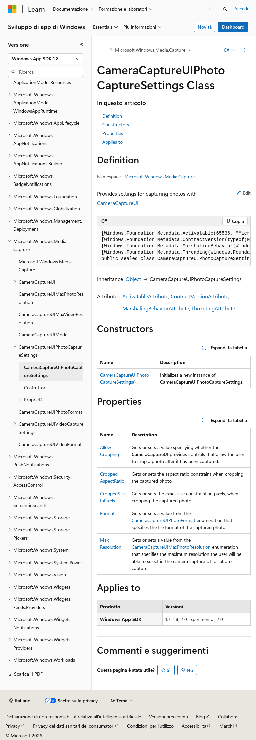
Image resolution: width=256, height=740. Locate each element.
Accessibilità (194, 726)
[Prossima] (210, 9)
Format (107, 513)
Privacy (12, 726)
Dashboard (233, 27)
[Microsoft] (12, 9)
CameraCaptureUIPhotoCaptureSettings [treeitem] (53, 371)
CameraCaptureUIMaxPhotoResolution (171, 547)
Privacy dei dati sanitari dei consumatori (73, 726)
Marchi (226, 726)
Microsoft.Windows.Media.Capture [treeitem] (46, 265)
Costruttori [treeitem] (35, 387)
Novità (205, 27)
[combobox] (45, 58)
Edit (243, 193)
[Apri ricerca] (225, 9)
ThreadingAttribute (213, 308)
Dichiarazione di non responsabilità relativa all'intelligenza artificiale (73, 716)
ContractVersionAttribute (199, 296)
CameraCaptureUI (117, 202)
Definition (112, 116)
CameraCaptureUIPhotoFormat (163, 520)
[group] (174, 246)
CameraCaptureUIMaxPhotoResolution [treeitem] (51, 298)
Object (133, 278)
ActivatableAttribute (145, 296)
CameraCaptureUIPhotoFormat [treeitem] (50, 412)
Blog (200, 716)
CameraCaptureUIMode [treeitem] (43, 334)
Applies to (112, 142)
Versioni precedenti (168, 716)
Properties (112, 133)
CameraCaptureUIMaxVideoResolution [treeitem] (51, 318)
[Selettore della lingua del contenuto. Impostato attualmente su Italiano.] (19, 700)
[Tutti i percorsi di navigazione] (103, 50)
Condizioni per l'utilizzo (150, 726)
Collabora (227, 716)
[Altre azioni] (245, 50)
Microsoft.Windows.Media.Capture (150, 50)
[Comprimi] (82, 45)
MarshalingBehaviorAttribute (155, 308)
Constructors (115, 124)
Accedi (241, 8)
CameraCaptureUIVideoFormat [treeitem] (50, 444)
